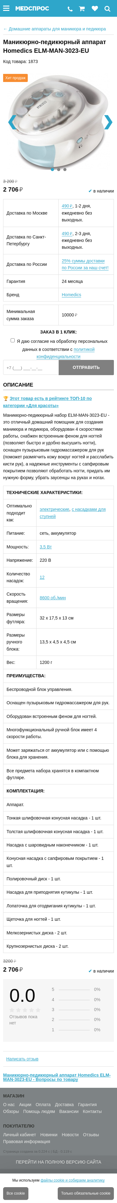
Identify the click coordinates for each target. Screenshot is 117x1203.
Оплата (43, 1104)
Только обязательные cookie (85, 1193)
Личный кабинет (19, 1134)
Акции (25, 1104)
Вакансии (69, 1111)
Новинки (48, 1134)
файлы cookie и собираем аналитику (73, 1180)
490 (67, 205)
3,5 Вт (46, 546)
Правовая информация (26, 1141)
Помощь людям (39, 1111)
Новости (70, 1134)
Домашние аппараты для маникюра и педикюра (54, 28)
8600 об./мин (53, 597)
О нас (9, 1104)
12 (42, 577)
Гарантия (87, 1104)
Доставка (64, 1104)
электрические (54, 509)
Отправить (86, 367)
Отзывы (91, 1134)
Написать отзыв (22, 1058)
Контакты (92, 1111)
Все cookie (16, 1193)
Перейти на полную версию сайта (58, 1162)
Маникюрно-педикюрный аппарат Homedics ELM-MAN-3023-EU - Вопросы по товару (57, 1077)
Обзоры (11, 1111)
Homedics (71, 294)
